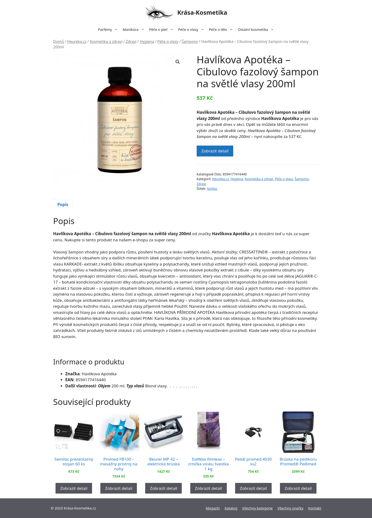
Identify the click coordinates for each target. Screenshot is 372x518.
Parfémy (109, 29)
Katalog (231, 508)
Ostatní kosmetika (257, 29)
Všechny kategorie (257, 508)
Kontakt (314, 508)
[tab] (63, 204)
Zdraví (131, 41)
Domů (58, 41)
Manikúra (135, 29)
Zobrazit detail (214, 151)
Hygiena (147, 41)
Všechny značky (291, 508)
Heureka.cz (76, 41)
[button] (177, 62)
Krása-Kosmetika (202, 12)
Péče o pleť (162, 29)
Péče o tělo (222, 29)
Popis (62, 204)
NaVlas (212, 188)
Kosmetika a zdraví (106, 41)
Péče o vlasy (192, 29)
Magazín (213, 508)
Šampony (190, 41)
